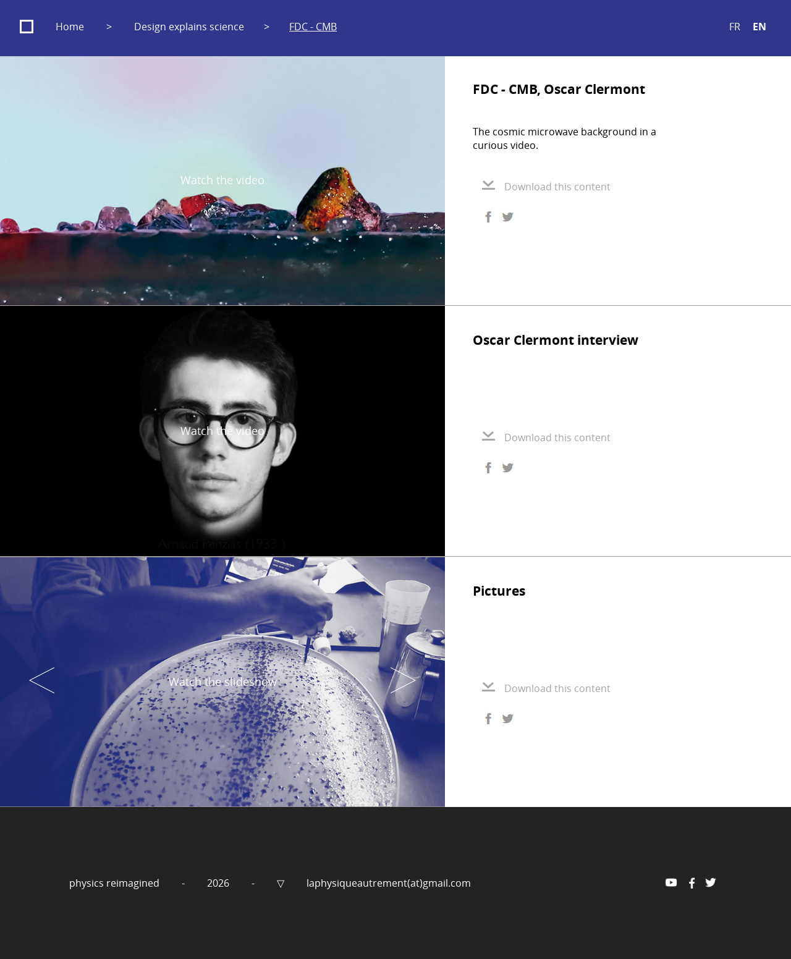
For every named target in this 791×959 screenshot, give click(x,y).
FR (734, 26)
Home (70, 26)
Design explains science (189, 26)
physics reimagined (115, 883)
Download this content (546, 186)
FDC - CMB (313, 26)
